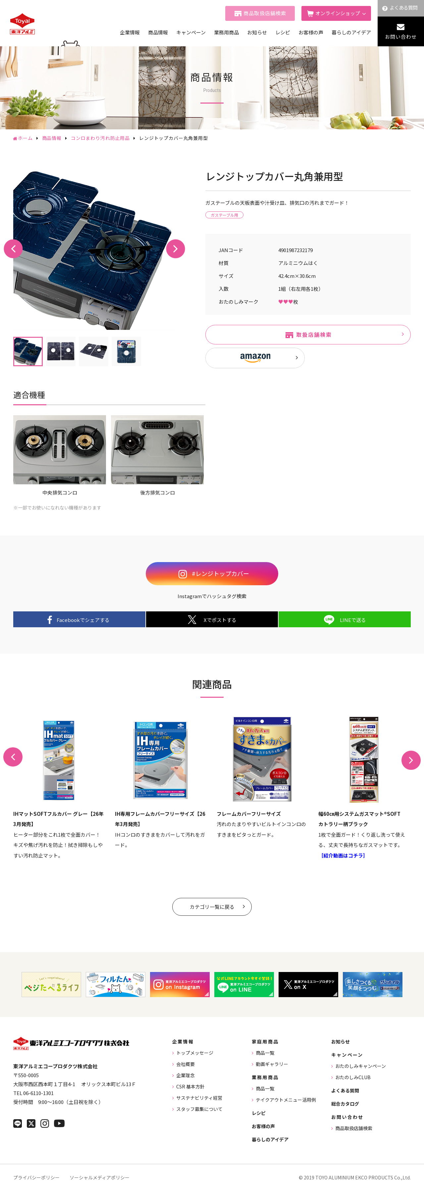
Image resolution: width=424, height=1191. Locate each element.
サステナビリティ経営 (199, 1097)
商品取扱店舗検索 (265, 13)
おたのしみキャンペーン (360, 1066)
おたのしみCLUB (353, 1077)
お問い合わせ (401, 36)
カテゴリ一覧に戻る (212, 906)
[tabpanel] (94, 249)
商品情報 (158, 32)
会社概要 (185, 1064)
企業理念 (185, 1075)
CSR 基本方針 (190, 1086)
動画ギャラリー (272, 1064)
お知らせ (257, 32)
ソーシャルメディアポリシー (100, 1177)
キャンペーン (191, 32)
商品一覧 (265, 1052)
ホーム (25, 138)
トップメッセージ (194, 1052)
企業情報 (130, 32)
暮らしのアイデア (351, 32)
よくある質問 (404, 7)
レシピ (282, 32)
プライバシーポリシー (36, 1177)
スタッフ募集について (199, 1109)
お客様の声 (310, 32)
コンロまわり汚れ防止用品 (100, 138)
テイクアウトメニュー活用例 (286, 1099)
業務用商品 (226, 32)
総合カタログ (345, 1103)
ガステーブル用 (224, 215)
